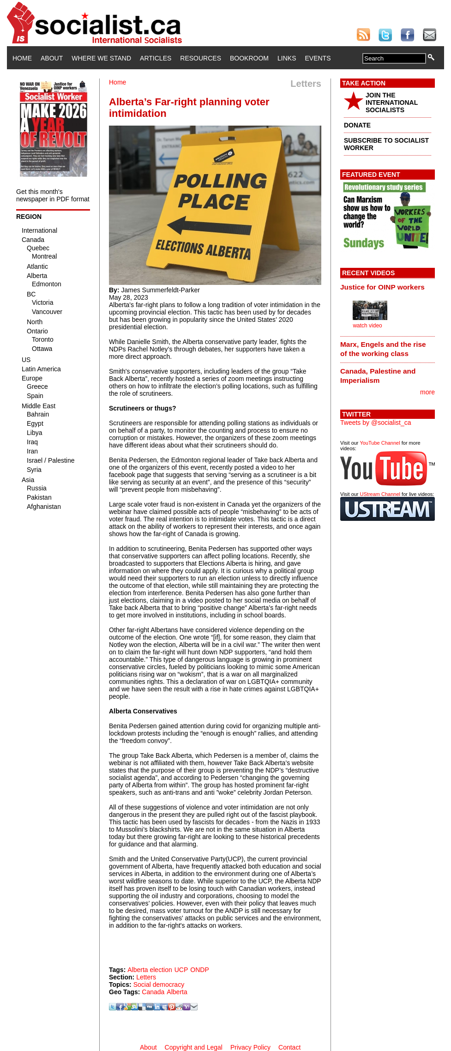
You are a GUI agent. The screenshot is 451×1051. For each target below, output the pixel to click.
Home (22, 58)
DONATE (357, 125)
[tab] (387, 286)
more (427, 392)
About (52, 58)
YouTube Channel (380, 443)
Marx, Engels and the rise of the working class (383, 348)
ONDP (199, 969)
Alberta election (149, 969)
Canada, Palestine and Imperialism (377, 375)
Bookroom (249, 58)
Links (286, 58)
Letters (146, 977)
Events (318, 58)
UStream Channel (380, 494)
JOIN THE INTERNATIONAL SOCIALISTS (392, 102)
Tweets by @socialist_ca (375, 422)
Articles (155, 58)
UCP (181, 969)
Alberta (177, 992)
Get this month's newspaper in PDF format (53, 195)
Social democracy (159, 984)
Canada (153, 992)
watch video (367, 325)
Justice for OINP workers (382, 287)
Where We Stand (101, 58)
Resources (200, 58)
